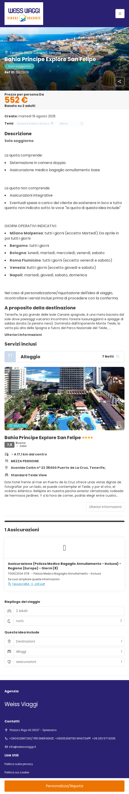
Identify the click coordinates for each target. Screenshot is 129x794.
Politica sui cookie (17, 772)
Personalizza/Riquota (64, 786)
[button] (11, 398)
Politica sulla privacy (19, 764)
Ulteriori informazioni (23, 334)
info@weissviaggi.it (22, 747)
